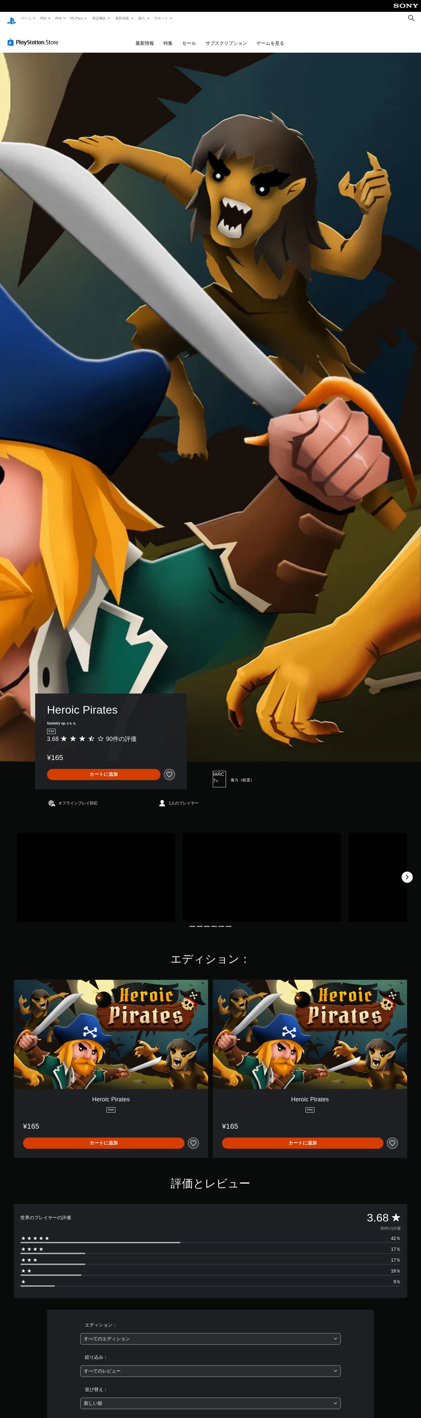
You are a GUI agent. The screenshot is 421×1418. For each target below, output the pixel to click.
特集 (168, 37)
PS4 (58, 18)
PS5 (43, 18)
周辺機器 (99, 18)
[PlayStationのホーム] (11, 18)
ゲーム (26, 18)
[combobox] (210, 1332)
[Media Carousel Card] (96, 871)
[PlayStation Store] (34, 36)
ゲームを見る (270, 37)
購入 (141, 18)
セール (189, 37)
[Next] (407, 871)
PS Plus (76, 18)
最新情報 (122, 18)
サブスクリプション (226, 37)
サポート (161, 18)
